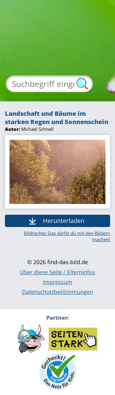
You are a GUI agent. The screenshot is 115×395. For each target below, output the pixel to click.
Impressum (57, 282)
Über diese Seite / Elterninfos (57, 272)
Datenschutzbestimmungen (57, 291)
